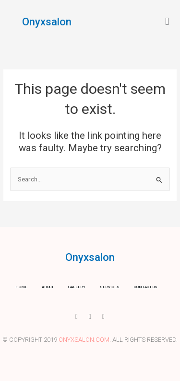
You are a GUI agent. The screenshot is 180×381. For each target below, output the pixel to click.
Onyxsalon (47, 22)
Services (110, 287)
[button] (167, 21)
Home (21, 287)
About (48, 287)
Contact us (145, 287)
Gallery (76, 287)
